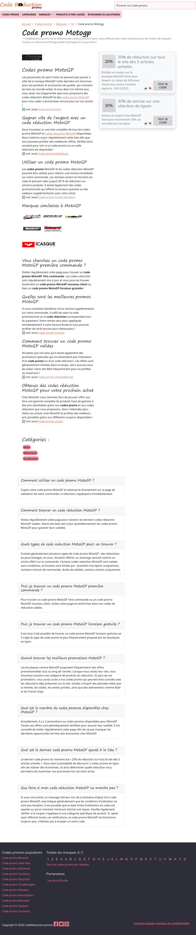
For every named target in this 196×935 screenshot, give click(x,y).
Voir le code (163, 85)
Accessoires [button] (31, 458)
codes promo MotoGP (75, 97)
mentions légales (144, 923)
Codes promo (10, 14)
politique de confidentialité (172, 923)
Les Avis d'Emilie (58, 880)
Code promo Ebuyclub (16, 879)
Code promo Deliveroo (16, 868)
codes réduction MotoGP (60, 133)
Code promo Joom (50, 109)
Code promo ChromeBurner (56, 377)
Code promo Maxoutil (15, 900)
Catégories (29, 14)
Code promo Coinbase (16, 874)
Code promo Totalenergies (18, 884)
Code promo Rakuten (15, 890)
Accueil (26, 24)
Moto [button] (27, 447)
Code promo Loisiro (51, 421)
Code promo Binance (15, 858)
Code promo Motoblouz (53, 153)
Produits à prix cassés (70, 14)
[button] (146, 88)
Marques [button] (45, 14)
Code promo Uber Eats (16, 863)
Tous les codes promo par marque (67, 864)
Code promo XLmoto (51, 333)
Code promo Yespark (15, 906)
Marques (61, 24)
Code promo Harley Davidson (57, 197)
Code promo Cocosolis (16, 911)
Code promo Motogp (91, 24)
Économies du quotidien (104, 14)
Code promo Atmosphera (18, 895)
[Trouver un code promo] (155, 5)
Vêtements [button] (30, 453)
